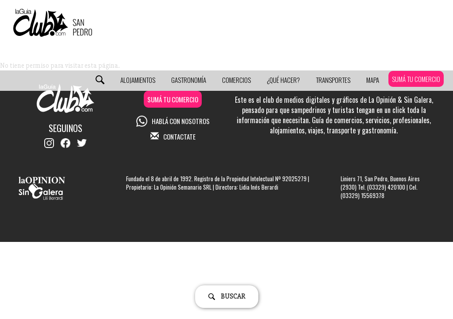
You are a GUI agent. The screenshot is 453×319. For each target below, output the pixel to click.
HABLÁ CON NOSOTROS (173, 121)
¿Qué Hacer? (283, 80)
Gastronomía (188, 80)
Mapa (372, 80)
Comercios (236, 80)
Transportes (333, 80)
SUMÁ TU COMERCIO (416, 79)
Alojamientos (137, 80)
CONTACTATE (173, 136)
